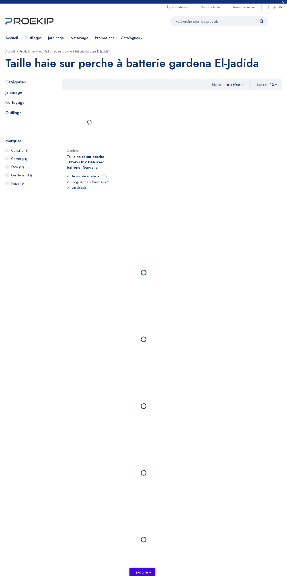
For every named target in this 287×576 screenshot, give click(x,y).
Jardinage (13, 93)
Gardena (21, 176)
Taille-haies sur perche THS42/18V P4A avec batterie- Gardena (85, 165)
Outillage (13, 114)
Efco (17, 168)
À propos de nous (177, 7)
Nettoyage (15, 104)
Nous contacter (210, 7)
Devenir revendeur (244, 7)
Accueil (10, 52)
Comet (19, 159)
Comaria (19, 151)
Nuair (18, 184)
